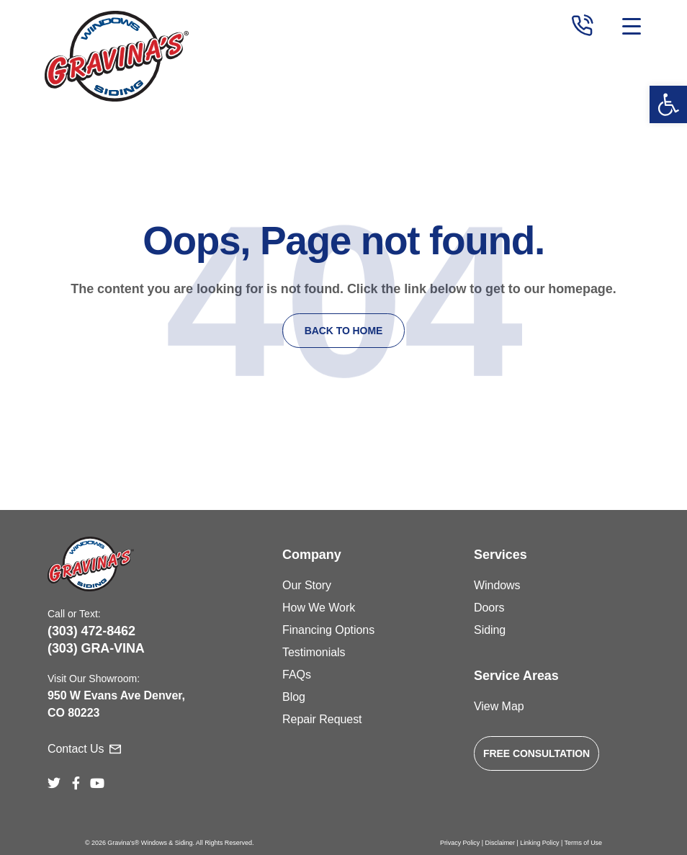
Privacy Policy (460, 842)
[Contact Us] (115, 749)
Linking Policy (539, 842)
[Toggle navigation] (630, 27)
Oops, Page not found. (343, 240)
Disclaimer (500, 842)
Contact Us (76, 749)
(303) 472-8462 (91, 631)
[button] (668, 104)
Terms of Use (583, 842)
